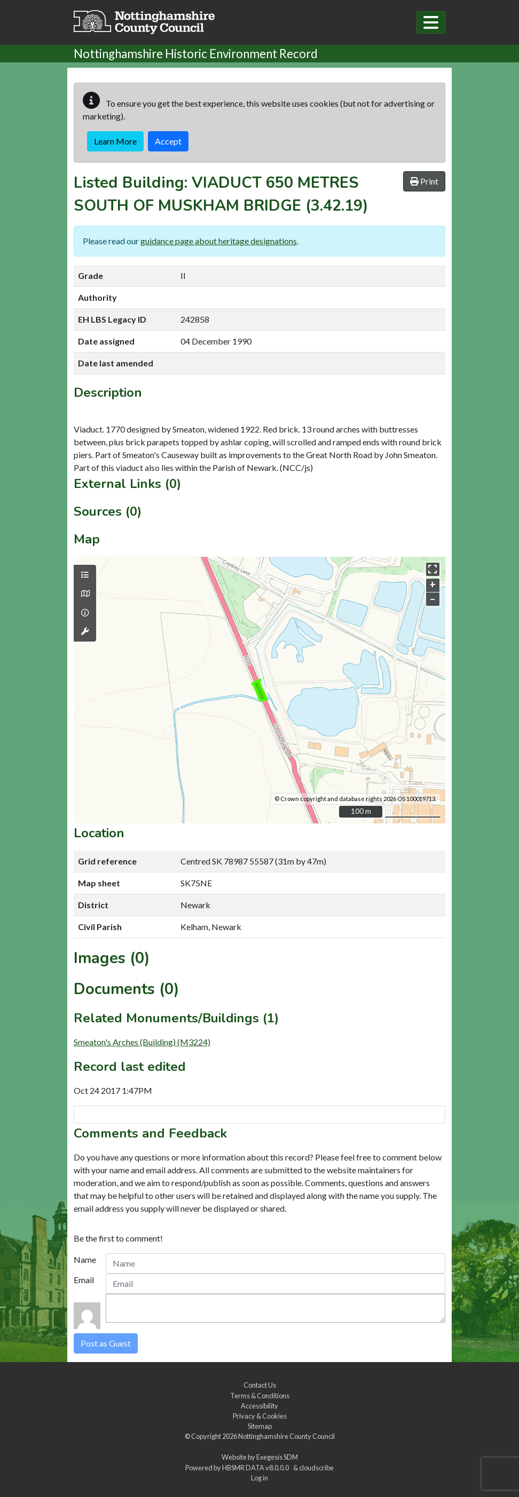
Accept (168, 141)
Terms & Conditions (259, 1395)
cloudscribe (316, 1467)
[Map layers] (85, 575)
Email (84, 1280)
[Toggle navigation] (430, 22)
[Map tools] (85, 631)
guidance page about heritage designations (218, 241)
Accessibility (259, 1406)
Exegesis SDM (277, 1457)
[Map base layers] (85, 593)
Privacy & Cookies (260, 1416)
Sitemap (260, 1426)
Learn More (115, 141)
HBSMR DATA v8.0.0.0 (256, 1467)
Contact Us (259, 1385)
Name (85, 1259)
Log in (259, 1478)
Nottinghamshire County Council (286, 1436)
